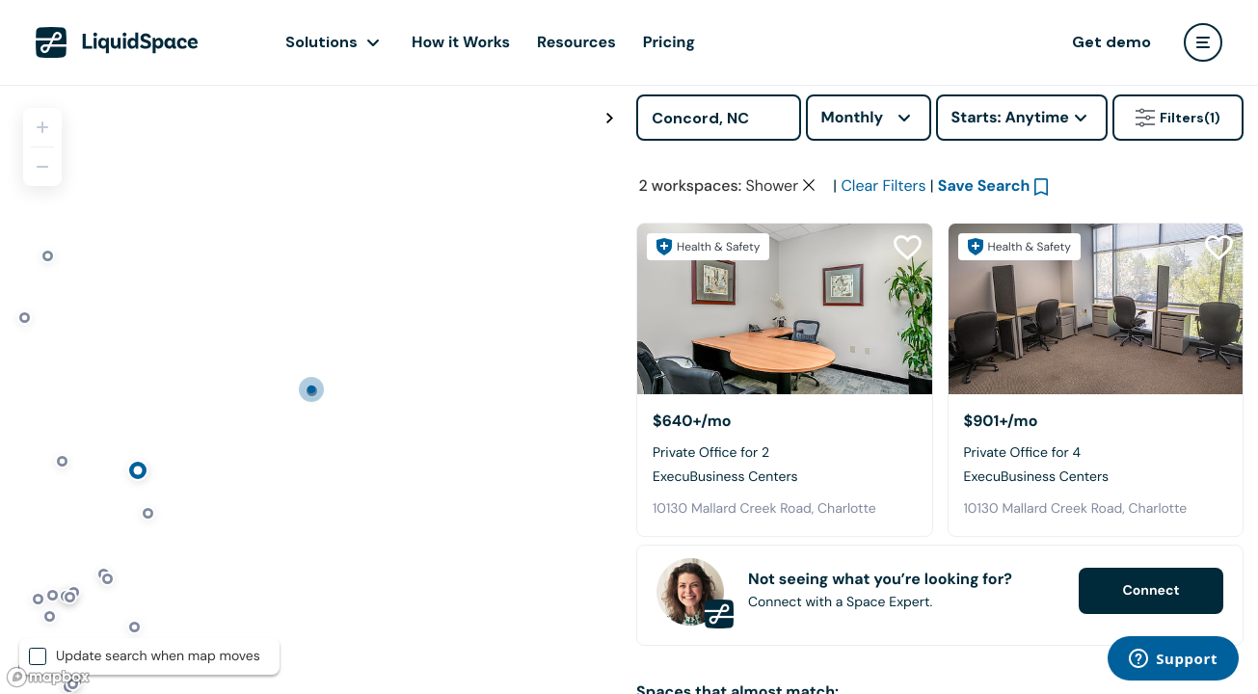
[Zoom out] (42, 166)
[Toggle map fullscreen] (609, 118)
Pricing (669, 42)
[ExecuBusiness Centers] (784, 309)
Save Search (984, 185)
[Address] (718, 117)
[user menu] (1203, 42)
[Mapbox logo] (48, 677)
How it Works (461, 42)
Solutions (321, 42)
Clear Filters (883, 185)
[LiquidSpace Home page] (117, 42)
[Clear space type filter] (809, 185)
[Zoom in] (42, 127)
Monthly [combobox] (852, 117)
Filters (1178, 117)
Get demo (1111, 42)
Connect (1150, 591)
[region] (311, 389)
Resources (576, 42)
